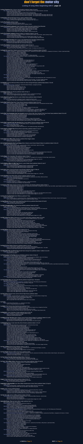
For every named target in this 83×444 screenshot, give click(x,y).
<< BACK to (23, 441)
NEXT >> (54, 441)
